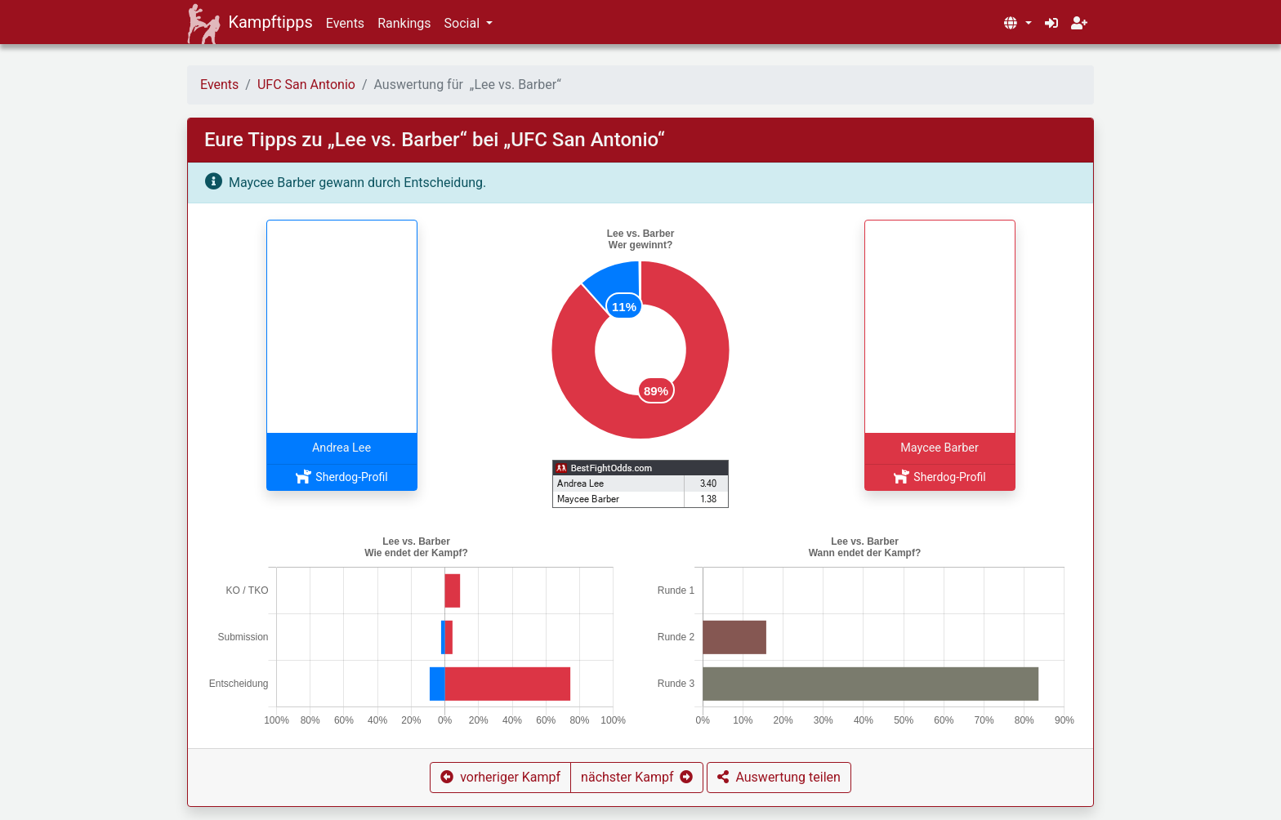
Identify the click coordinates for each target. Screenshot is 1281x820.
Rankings (404, 23)
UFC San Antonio (306, 84)
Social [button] (463, 23)
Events (345, 23)
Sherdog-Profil (341, 477)
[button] (1017, 23)
